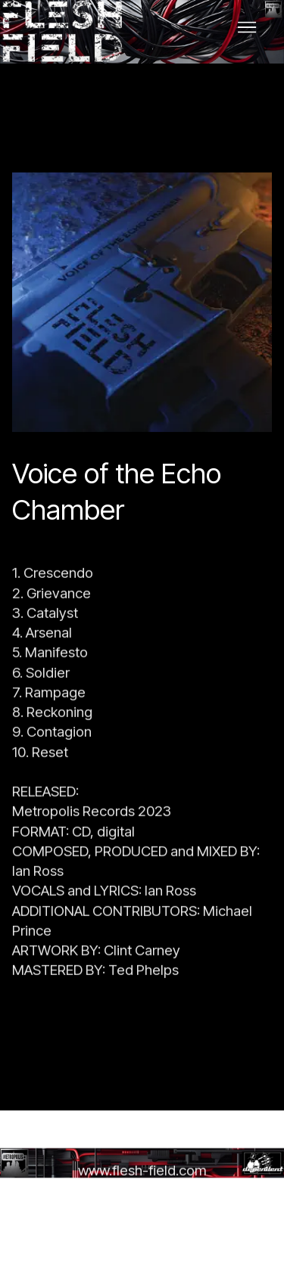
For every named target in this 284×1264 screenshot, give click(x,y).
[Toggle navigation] (247, 27)
